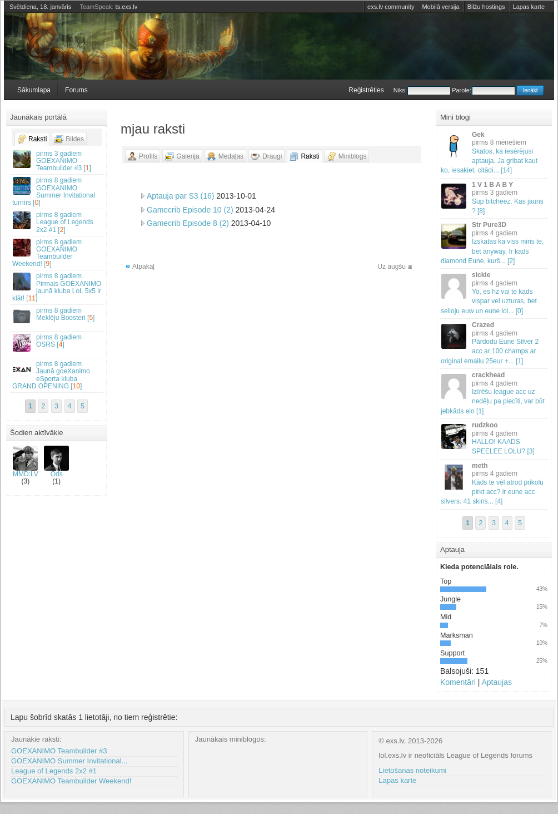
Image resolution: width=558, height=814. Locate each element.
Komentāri (458, 682)
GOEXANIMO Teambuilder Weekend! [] (57, 253)
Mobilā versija (440, 6)
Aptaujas (496, 682)
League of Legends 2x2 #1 (54, 771)
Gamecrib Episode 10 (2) (190, 209)
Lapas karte (529, 6)
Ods (56, 462)
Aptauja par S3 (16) (180, 195)
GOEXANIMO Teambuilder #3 (59, 751)
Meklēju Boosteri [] (57, 316)
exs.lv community (390, 6)
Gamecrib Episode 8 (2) (188, 223)
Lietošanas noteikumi (412, 770)
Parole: (483, 90)
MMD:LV (25, 462)
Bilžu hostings (486, 6)
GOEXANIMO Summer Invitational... (69, 761)
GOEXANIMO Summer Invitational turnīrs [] (57, 191)
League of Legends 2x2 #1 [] (57, 222)
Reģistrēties (365, 90)
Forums (76, 90)
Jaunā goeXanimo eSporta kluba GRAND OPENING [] (57, 375)
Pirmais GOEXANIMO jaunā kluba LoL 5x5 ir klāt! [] (57, 287)
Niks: (421, 90)
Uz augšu (391, 266)
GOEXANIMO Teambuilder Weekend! (71, 781)
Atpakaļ (143, 266)
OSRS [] (57, 342)
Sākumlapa (34, 90)
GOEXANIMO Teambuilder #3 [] (57, 161)
